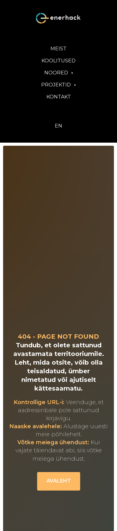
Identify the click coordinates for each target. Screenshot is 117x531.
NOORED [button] (56, 73)
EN (58, 126)
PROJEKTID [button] (56, 85)
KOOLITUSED (58, 61)
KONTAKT (58, 97)
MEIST (58, 49)
